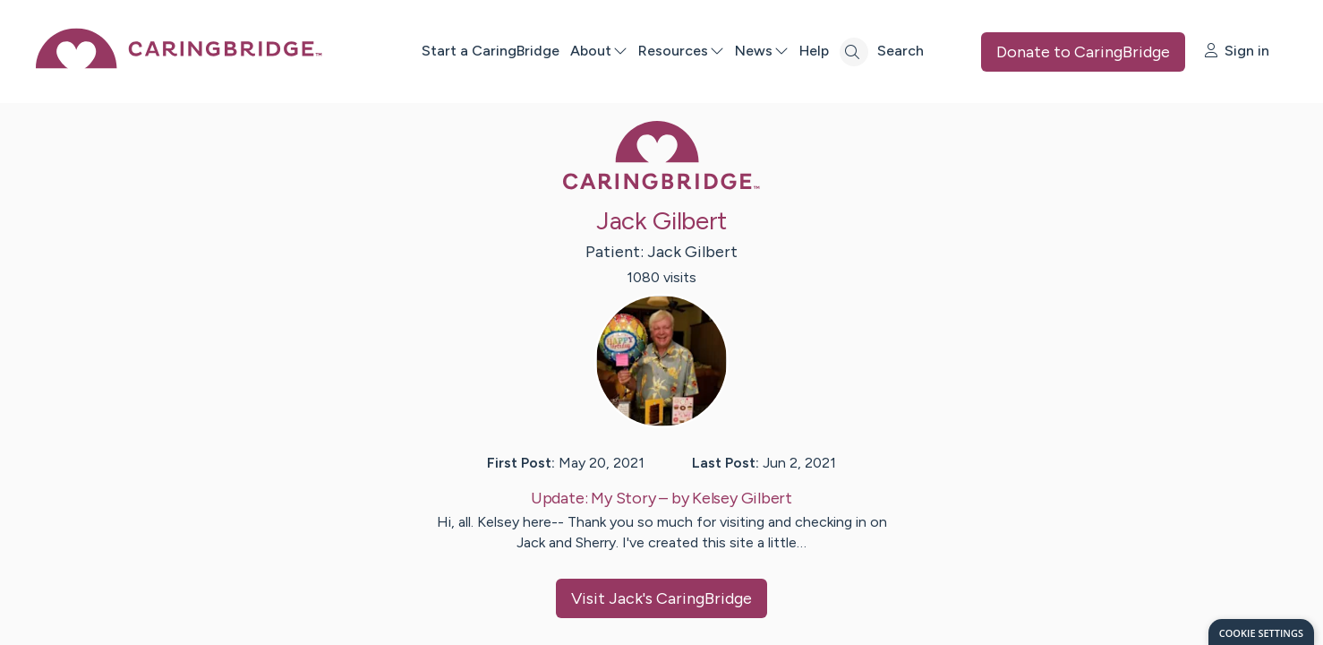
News (762, 50)
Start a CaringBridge (490, 50)
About (598, 50)
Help (814, 50)
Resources (681, 50)
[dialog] (1261, 632)
